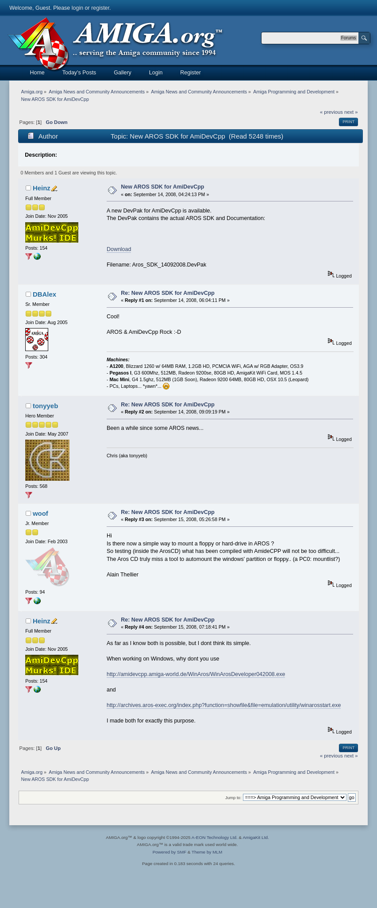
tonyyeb (45, 406)
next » (351, 112)
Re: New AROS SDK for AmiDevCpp (168, 293)
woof (40, 513)
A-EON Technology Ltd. (215, 837)
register (100, 8)
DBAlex (44, 294)
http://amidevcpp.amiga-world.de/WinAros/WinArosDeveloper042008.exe (196, 674)
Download (119, 249)
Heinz (41, 188)
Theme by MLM (207, 852)
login (77, 8)
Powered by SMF (169, 852)
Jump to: (233, 797)
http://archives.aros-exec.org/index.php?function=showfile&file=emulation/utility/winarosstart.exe (224, 705)
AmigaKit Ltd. (255, 837)
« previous (331, 112)
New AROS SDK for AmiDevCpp (162, 187)
